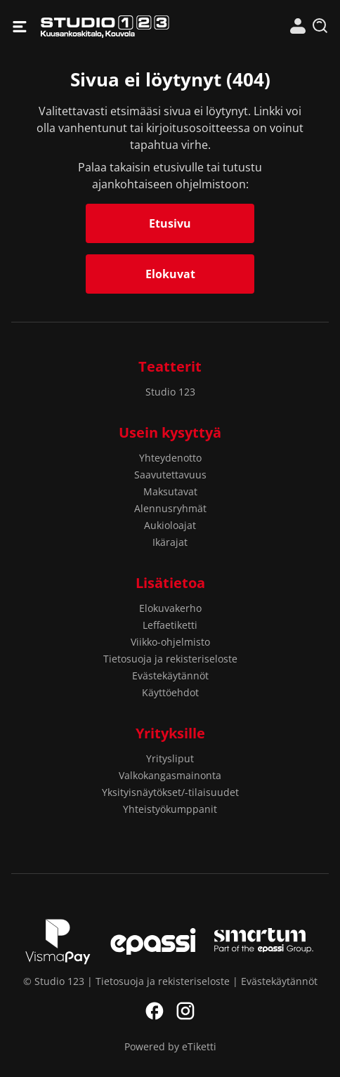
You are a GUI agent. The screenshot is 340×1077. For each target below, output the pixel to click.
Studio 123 (105, 26)
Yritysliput (170, 758)
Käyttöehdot (170, 692)
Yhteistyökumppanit (170, 809)
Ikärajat (170, 542)
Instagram (185, 1011)
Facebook (154, 1011)
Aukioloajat (170, 525)
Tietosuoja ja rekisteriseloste (170, 658)
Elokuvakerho (170, 608)
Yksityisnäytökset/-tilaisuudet (170, 792)
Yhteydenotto (170, 457)
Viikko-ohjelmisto (170, 641)
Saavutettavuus (170, 474)
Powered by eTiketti (170, 1046)
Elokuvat (170, 274)
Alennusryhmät (170, 508)
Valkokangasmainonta (170, 775)
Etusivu (170, 223)
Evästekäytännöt (170, 675)
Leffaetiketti (170, 625)
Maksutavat (170, 491)
